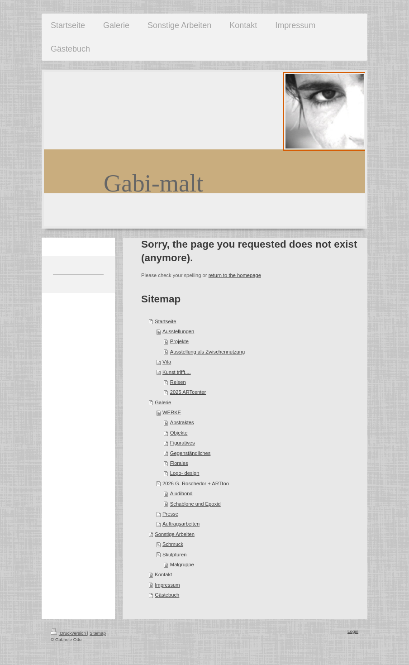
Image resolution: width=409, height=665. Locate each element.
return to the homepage (235, 275)
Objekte (179, 432)
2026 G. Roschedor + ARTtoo (195, 483)
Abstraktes (182, 422)
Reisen (178, 382)
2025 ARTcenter (188, 392)
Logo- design (185, 473)
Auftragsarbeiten (181, 523)
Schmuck (172, 544)
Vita (166, 361)
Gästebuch (167, 595)
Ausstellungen (178, 331)
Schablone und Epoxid (195, 504)
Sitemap (98, 633)
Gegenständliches (190, 453)
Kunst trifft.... (176, 372)
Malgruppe (182, 564)
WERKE (171, 412)
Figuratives (182, 442)
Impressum (167, 585)
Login (352, 631)
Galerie (163, 402)
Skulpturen (174, 554)
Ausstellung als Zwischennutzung (207, 351)
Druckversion (69, 633)
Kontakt (163, 574)
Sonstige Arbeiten (175, 534)
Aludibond (181, 493)
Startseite (165, 321)
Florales (179, 463)
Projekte (179, 341)
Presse (170, 514)
